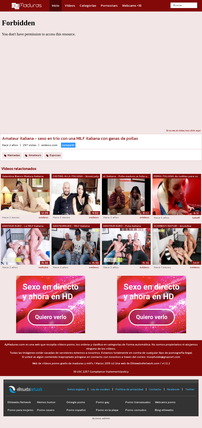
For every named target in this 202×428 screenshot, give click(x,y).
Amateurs (35, 155)
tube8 (196, 217)
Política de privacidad (129, 389)
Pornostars (109, 5)
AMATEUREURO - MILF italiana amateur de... (71, 226)
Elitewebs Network (19, 402)
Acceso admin (101, 418)
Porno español (76, 410)
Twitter (189, 389)
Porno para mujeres (20, 410)
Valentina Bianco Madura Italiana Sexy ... (22, 176)
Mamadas (14, 155)
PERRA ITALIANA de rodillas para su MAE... (176, 176)
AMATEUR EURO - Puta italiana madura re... (122, 226)
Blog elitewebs (164, 410)
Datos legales (76, 389)
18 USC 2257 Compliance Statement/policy (101, 372)
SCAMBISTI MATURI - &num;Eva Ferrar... (172, 226)
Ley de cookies (100, 389)
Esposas (55, 155)
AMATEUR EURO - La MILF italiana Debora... (22, 226)
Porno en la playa (107, 410)
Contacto (155, 389)
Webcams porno (165, 402)
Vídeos (70, 5)
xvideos (43, 217)
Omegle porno (75, 402)
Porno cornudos (135, 410)
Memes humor (46, 402)
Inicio (55, 5)
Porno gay (102, 402)
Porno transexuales (137, 402)
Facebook (173, 389)
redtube (43, 267)
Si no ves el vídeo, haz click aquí (183, 130)
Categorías (88, 5)
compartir (68, 145)
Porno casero (46, 410)
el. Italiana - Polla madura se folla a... (125, 176)
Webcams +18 (131, 5)
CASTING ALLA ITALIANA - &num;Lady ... (76, 176)
